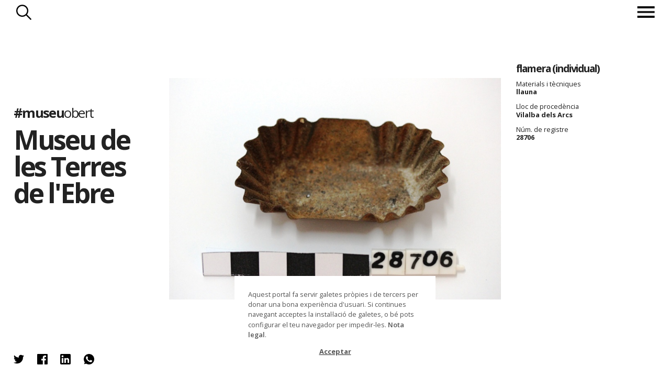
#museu (54, 113)
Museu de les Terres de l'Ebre (72, 166)
